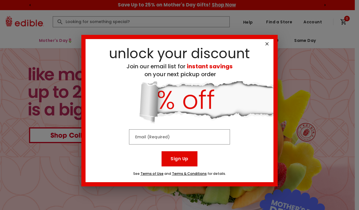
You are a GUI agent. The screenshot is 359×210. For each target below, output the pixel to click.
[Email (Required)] (179, 136)
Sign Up (179, 159)
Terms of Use (152, 173)
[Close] (267, 43)
